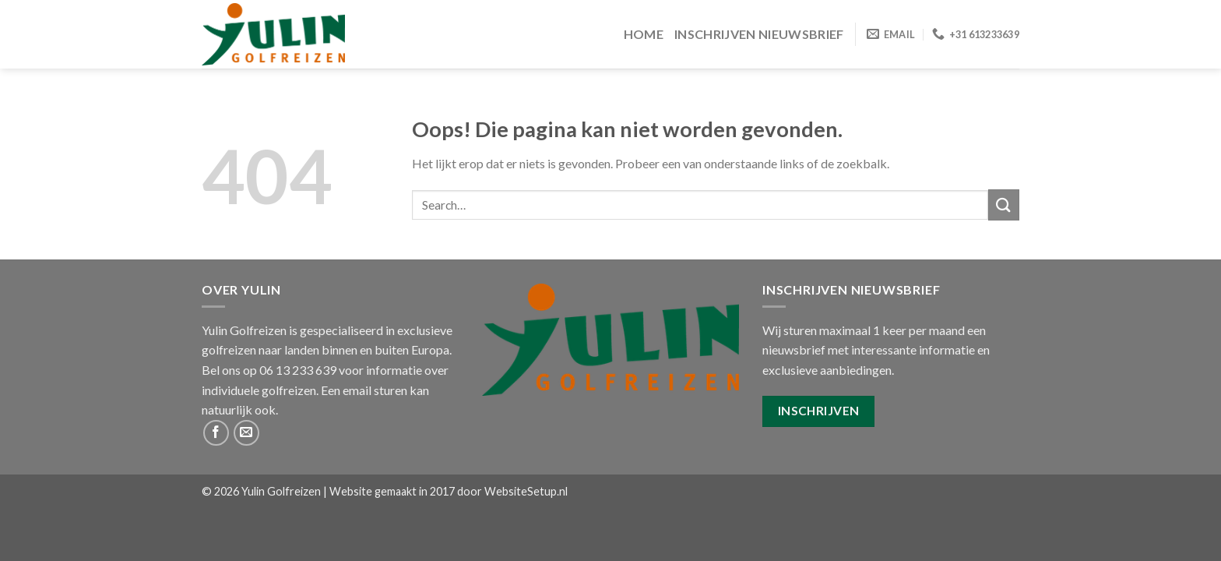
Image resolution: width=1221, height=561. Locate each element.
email (357, 390)
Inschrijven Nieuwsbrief (758, 33)
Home (643, 33)
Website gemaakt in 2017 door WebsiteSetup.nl (448, 491)
